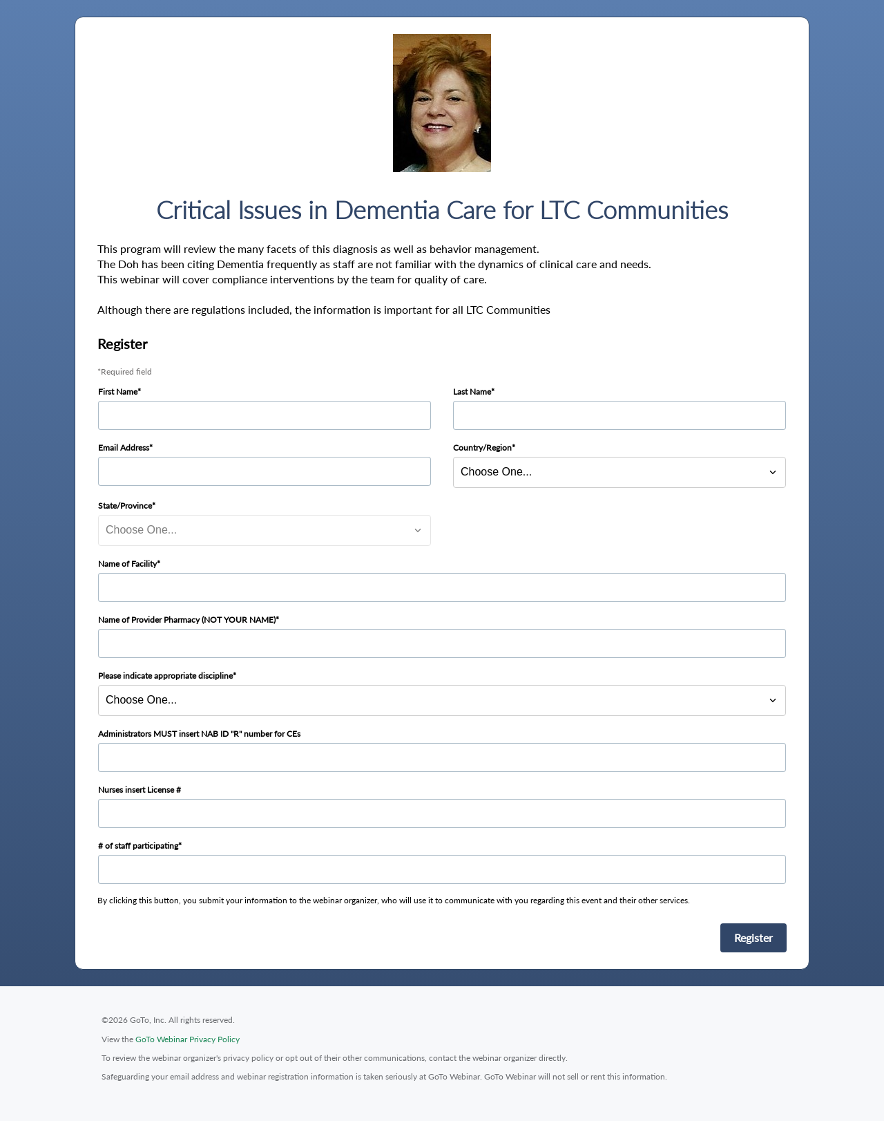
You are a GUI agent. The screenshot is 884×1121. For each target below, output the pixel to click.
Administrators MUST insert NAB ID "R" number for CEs (199, 733)
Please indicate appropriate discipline (165, 675)
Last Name (472, 391)
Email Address (123, 447)
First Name (117, 391)
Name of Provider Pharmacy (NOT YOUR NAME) (187, 619)
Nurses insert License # (139, 789)
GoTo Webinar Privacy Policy (187, 1039)
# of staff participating (138, 845)
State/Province (125, 505)
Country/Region (482, 447)
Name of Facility (127, 563)
